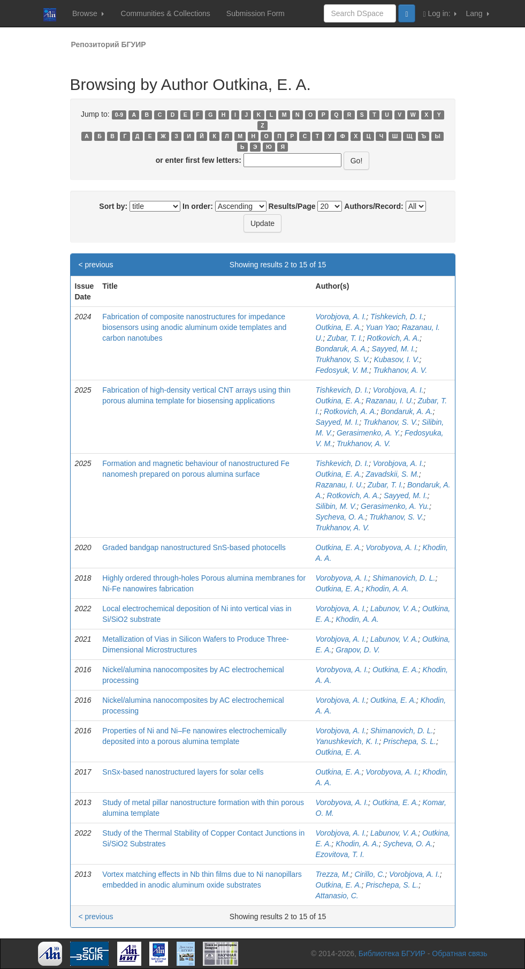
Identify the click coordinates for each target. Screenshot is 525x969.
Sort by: (113, 206)
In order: (197, 206)
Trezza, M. (333, 874)
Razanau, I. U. (390, 400)
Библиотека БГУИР (392, 953)
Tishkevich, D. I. (396, 316)
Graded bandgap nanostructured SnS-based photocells (193, 547)
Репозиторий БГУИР (108, 44)
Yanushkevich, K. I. (347, 741)
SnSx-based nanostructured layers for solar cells (182, 772)
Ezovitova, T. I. (340, 854)
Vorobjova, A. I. (341, 316)
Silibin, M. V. (336, 506)
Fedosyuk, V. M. (342, 370)
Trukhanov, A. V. (400, 370)
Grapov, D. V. (358, 649)
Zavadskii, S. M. (392, 474)
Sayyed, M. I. (393, 348)
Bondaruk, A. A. (342, 348)
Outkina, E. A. (339, 327)
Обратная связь (459, 953)
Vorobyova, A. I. (392, 547)
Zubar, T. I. (344, 338)
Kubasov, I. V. (396, 359)
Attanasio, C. (337, 895)
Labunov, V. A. (394, 608)
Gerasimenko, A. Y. (368, 433)
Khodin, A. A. (387, 588)
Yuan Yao (382, 327)
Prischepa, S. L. (409, 741)
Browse (88, 13)
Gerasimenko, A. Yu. (395, 506)
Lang (477, 13)
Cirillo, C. (369, 874)
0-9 (119, 114)
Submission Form (255, 13)
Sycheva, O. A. (341, 517)
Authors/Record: (373, 206)
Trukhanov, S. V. (343, 359)
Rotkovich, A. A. (393, 338)
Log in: (440, 13)
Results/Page (292, 206)
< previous (96, 264)
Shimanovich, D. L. (404, 578)
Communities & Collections (165, 13)
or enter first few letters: (198, 160)
